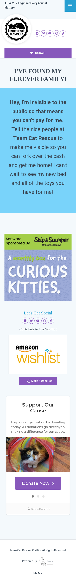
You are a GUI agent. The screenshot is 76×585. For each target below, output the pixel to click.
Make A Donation (39, 381)
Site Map (38, 573)
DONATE (38, 53)
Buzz (46, 561)
